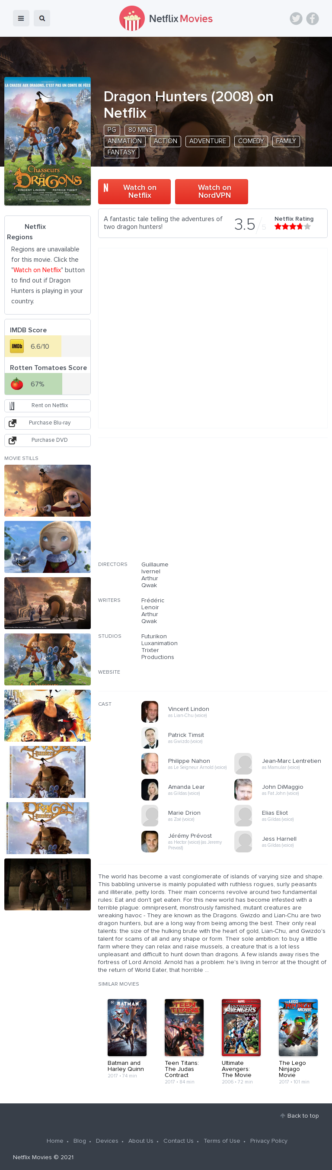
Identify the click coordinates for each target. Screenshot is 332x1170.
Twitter (296, 18)
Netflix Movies (32, 1157)
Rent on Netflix (50, 405)
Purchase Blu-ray (49, 423)
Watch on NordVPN (214, 191)
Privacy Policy (268, 1141)
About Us (140, 1141)
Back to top (303, 1116)
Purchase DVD (50, 440)
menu (21, 18)
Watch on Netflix (139, 191)
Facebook (312, 18)
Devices (107, 1141)
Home (55, 1141)
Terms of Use (222, 1141)
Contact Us (178, 1141)
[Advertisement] (263, 505)
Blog (79, 1141)
